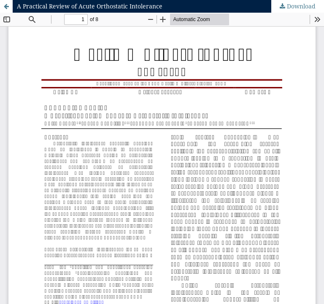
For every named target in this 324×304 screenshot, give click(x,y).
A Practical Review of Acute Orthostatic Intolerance (89, 6)
